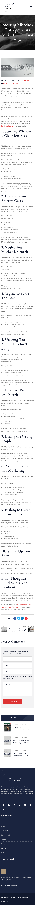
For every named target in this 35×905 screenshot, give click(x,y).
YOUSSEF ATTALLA (10, 5)
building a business (7, 126)
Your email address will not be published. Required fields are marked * (15, 653)
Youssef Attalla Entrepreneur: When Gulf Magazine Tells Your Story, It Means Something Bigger (22, 728)
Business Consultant (10, 84)
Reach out (15, 607)
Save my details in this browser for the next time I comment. (17, 677)
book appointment (10, 886)
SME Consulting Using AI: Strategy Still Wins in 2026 (21, 741)
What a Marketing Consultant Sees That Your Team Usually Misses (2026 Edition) (20, 754)
